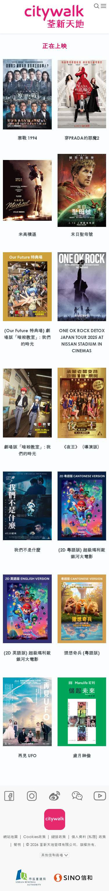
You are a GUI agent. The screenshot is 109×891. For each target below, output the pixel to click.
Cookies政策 (34, 836)
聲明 (17, 844)
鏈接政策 (58, 836)
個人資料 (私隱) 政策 (89, 836)
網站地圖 (10, 836)
